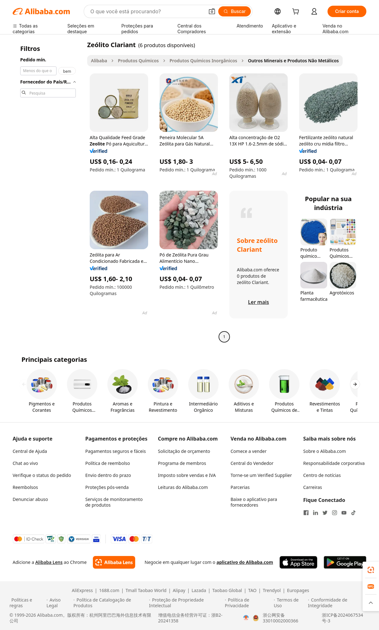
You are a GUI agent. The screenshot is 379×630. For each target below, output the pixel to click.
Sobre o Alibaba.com (324, 451)
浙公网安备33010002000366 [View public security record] (280, 618)
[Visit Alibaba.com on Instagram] (334, 513)
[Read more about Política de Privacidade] (248, 602)
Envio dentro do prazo (108, 475)
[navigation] (48, 191)
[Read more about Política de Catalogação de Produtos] (110, 602)
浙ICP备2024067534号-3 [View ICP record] (342, 618)
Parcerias (240, 487)
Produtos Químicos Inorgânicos (203, 61)
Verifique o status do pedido (42, 475)
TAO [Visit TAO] (252, 590)
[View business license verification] (246, 618)
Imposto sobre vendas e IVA (187, 475)
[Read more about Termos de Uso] (290, 602)
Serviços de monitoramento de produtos (114, 502)
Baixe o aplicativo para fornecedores (254, 502)
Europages (298, 590)
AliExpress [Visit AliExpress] (82, 590)
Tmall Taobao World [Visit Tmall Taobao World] (146, 590)
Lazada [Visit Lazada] (198, 590)
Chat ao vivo (25, 463)
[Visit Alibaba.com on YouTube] (344, 513)
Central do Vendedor (252, 463)
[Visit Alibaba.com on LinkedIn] (315, 513)
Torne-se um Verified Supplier (261, 475)
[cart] (297, 12)
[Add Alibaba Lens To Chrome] (114, 562)
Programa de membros (182, 463)
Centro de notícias (322, 475)
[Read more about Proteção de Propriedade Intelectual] (186, 602)
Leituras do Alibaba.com (183, 487)
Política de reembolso (107, 463)
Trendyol (272, 590)
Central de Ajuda (30, 451)
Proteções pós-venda (107, 487)
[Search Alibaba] (146, 11)
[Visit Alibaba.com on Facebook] (306, 513)
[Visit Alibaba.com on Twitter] (325, 513)
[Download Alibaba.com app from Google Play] (345, 562)
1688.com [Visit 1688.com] (109, 590)
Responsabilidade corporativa (334, 463)
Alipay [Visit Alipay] (179, 590)
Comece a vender (249, 451)
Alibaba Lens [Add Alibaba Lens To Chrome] (49, 562)
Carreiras (312, 487)
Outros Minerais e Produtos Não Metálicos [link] (293, 61)
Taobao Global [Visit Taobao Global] (227, 590)
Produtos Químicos (138, 61)
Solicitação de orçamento (184, 451)
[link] (371, 570)
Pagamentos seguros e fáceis (115, 451)
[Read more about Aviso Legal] (58, 602)
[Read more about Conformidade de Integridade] (339, 602)
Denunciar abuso (30, 499)
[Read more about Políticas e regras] (27, 602)
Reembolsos (25, 487)
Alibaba (99, 61)
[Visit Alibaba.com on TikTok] (353, 513)
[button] (212, 11)
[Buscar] (234, 11)
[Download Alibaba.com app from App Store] (298, 562)
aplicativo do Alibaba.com (244, 562)
